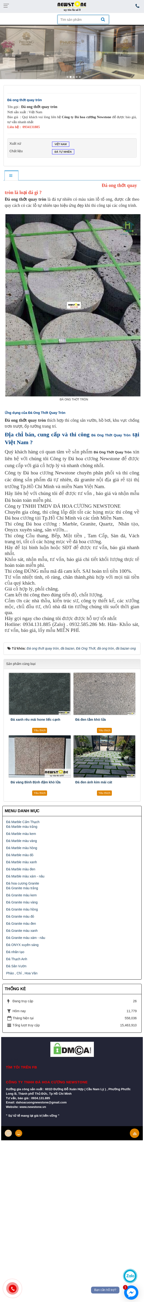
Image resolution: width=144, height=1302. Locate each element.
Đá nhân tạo (15, 952)
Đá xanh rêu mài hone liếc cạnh (35, 719)
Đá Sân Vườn (16, 966)
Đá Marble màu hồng (21, 848)
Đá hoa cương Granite (22, 883)
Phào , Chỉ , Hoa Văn (21, 973)
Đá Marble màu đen (20, 869)
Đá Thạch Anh (16, 959)
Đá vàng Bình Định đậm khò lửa (36, 782)
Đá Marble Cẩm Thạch (22, 822)
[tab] (11, 175)
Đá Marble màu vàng (21, 841)
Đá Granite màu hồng (22, 909)
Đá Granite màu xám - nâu (25, 938)
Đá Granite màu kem (21, 895)
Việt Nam (60, 145)
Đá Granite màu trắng (22, 888)
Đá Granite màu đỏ (20, 916)
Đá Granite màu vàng (22, 902)
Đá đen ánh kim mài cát (93, 782)
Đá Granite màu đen (21, 923)
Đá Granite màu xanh (22, 931)
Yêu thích (40, 730)
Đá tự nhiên (63, 152)
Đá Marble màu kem (21, 834)
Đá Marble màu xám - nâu (25, 876)
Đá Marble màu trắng (21, 827)
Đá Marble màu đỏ (19, 855)
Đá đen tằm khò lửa (90, 719)
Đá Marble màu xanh (21, 862)
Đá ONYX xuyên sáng (22, 945)
